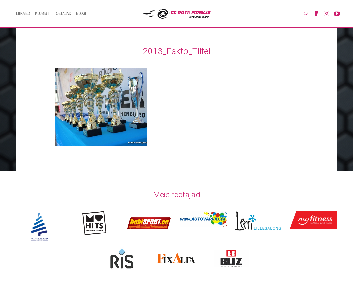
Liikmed (23, 13)
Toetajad (62, 13)
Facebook (316, 13)
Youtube (337, 13)
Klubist (42, 13)
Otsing (306, 13)
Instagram (326, 13)
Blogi (81, 13)
